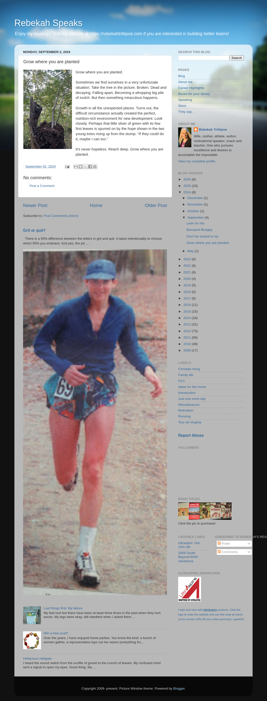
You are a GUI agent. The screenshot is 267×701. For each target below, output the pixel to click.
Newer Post (35, 205)
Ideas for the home (192, 387)
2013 (187, 324)
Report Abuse (191, 435)
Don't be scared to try (202, 236)
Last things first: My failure (62, 608)
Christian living (189, 369)
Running (184, 416)
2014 (187, 318)
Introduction (187, 393)
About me (185, 82)
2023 (187, 259)
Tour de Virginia (189, 422)
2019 (187, 285)
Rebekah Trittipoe (213, 129)
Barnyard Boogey (199, 230)
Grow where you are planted (208, 243)
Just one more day (192, 399)
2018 (187, 292)
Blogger (179, 688)
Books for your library (194, 94)
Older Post (156, 205)
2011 (187, 337)
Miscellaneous (189, 405)
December (195, 198)
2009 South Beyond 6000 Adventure (188, 557)
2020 (187, 279)
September (196, 217)
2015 (187, 311)
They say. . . (187, 112)
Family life (185, 375)
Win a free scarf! (55, 633)
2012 (187, 331)
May (191, 251)
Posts (224, 543)
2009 (187, 350)
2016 (187, 305)
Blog (181, 76)
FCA (181, 381)
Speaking (185, 100)
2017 (187, 298)
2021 (187, 272)
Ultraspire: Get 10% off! (189, 545)
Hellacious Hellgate (37, 658)
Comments (228, 552)
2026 (187, 179)
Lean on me (195, 223)
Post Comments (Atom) (61, 216)
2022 (187, 265)
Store (182, 106)
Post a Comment (42, 186)
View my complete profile (196, 161)
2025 (187, 186)
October (193, 211)
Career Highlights (191, 88)
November (195, 204)
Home (96, 205)
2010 (187, 344)
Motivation (186, 410)
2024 (187, 192)
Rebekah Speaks (48, 23)
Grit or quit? (34, 230)
